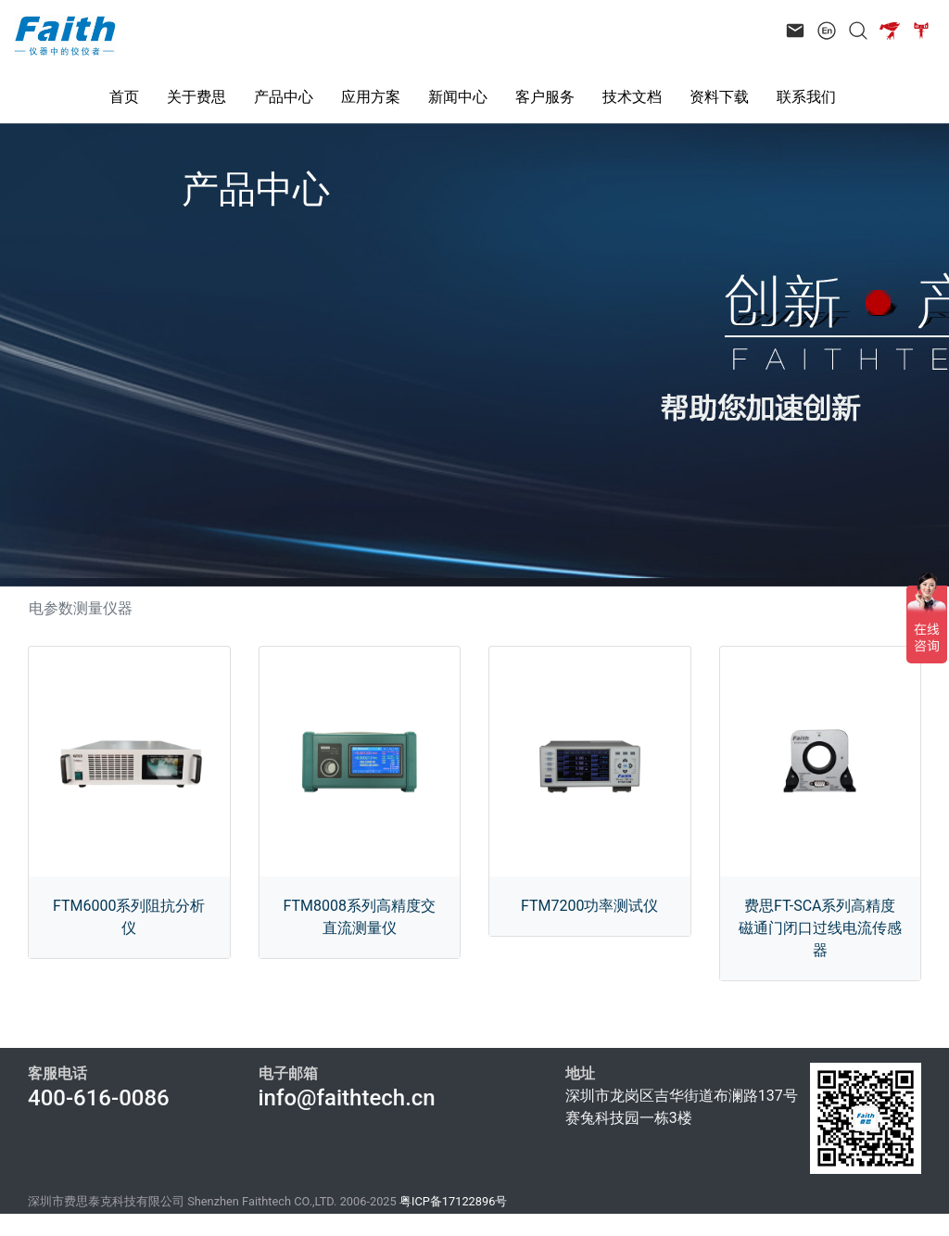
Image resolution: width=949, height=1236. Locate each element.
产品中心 (283, 97)
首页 (124, 97)
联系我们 (806, 97)
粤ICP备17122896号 (453, 1201)
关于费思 (196, 97)
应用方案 (370, 97)
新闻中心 (457, 97)
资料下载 (719, 97)
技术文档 (632, 97)
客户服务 (545, 97)
